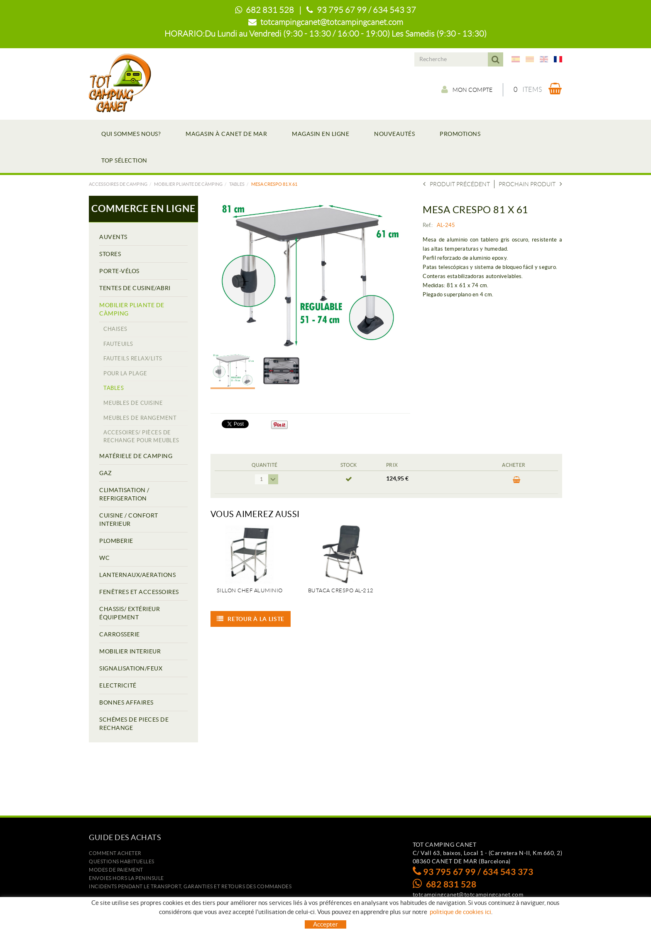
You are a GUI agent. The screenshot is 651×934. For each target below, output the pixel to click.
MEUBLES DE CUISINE (133, 403)
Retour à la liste (251, 619)
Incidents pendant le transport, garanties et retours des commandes (190, 886)
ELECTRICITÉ (118, 685)
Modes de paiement (116, 869)
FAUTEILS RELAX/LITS (132, 358)
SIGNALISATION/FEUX (130, 668)
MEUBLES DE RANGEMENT (139, 418)
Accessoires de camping (118, 184)
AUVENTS (113, 237)
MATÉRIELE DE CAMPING (135, 456)
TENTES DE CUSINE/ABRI (135, 288)
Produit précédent (456, 184)
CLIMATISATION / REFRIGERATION (124, 494)
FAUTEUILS (118, 344)
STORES (110, 254)
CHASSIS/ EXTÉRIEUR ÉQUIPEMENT (129, 613)
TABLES (237, 184)
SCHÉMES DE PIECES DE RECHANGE (134, 723)
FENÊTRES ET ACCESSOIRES (139, 592)
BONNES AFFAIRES (126, 702)
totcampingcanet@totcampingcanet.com (331, 22)
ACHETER (517, 480)
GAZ (105, 473)
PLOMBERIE (116, 540)
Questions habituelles (121, 861)
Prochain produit (530, 184)
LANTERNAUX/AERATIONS (137, 575)
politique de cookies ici (460, 911)
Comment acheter (115, 853)
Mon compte (466, 89)
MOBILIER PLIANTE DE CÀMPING (188, 184)
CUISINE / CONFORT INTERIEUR (128, 519)
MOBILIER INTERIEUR (130, 651)
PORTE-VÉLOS (119, 271)
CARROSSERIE (119, 634)
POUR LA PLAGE (125, 373)
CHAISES (115, 329)
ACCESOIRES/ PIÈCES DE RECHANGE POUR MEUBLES (141, 436)
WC (104, 557)
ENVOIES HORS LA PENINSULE (126, 878)
